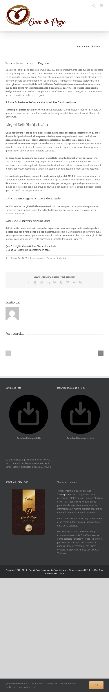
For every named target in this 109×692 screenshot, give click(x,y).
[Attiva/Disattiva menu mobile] (101, 6)
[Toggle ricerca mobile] (94, 6)
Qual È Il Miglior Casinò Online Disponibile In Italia (31, 246)
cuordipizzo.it (64, 494)
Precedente (83, 46)
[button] (8, 353)
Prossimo (96, 46)
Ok (96, 685)
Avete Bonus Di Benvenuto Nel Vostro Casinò (28, 220)
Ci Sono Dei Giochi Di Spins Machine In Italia (28, 249)
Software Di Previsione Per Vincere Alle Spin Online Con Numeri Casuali (41, 102)
